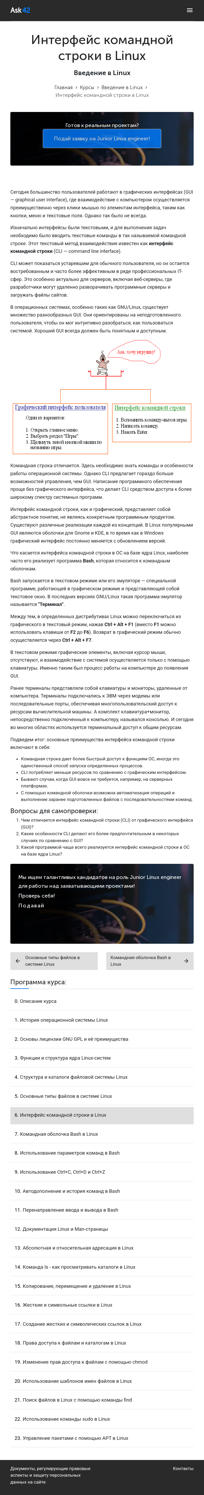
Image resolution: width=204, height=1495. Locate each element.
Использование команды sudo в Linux (66, 1419)
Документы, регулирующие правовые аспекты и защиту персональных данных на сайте (50, 1475)
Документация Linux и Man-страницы (65, 1229)
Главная (63, 87)
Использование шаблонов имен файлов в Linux (77, 1381)
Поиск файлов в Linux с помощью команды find (77, 1400)
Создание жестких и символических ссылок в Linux (82, 1324)
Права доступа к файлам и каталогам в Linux (74, 1343)
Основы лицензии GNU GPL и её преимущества (74, 1039)
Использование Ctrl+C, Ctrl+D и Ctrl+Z (62, 1172)
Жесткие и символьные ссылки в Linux (67, 1305)
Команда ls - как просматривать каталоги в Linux (79, 1267)
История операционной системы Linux (64, 1020)
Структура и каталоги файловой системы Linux (74, 1077)
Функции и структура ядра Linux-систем (65, 1058)
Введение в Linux (122, 87)
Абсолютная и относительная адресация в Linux (78, 1248)
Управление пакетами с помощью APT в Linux (75, 1438)
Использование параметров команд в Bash (70, 1153)
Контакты (183, 1468)
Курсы (87, 87)
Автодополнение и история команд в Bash (71, 1191)
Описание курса (38, 1001)
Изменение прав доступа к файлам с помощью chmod (85, 1362)
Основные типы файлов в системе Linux (47, 961)
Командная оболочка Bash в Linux (149, 961)
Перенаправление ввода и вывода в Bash (70, 1210)
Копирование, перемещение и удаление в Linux (77, 1286)
